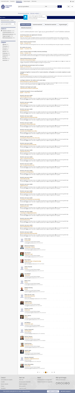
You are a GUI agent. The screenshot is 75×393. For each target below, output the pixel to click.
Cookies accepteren (53, 391)
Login (73, 1)
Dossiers (8, 48)
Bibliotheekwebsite (8, 38)
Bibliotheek (34, 1)
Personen (8, 58)
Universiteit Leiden (5, 1)
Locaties (8, 50)
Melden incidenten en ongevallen (45, 382)
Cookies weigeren (66, 391)
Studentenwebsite (8, 32)
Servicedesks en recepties (6, 379)
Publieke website (8, 31)
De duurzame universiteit (24, 382)
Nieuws (8, 51)
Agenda (8, 44)
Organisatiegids (27, 1)
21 (52, 372)
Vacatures (8, 60)
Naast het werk (22, 388)
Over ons (21, 379)
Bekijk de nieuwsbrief (60, 379)
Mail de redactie (4, 384)
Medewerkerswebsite (5, 20)
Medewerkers (19, 1)
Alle (46, 6)
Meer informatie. (26, 391)
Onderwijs (8, 53)
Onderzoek (8, 55)
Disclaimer (3, 388)
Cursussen (8, 46)
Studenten (12, 1)
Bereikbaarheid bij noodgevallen (45, 379)
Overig (8, 57)
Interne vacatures (23, 384)
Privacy (2, 386)
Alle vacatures (22, 386)
